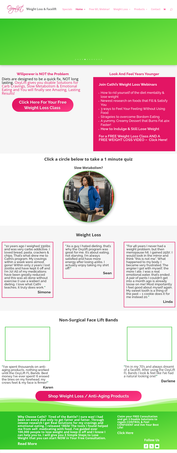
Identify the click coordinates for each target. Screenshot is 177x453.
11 (99, 59)
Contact (155, 9)
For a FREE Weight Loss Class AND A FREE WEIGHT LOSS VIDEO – (129, 138)
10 (96, 59)
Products (139, 9)
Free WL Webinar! (99, 9)
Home (79, 9)
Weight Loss (120, 9)
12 (101, 59)
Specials (67, 9)
